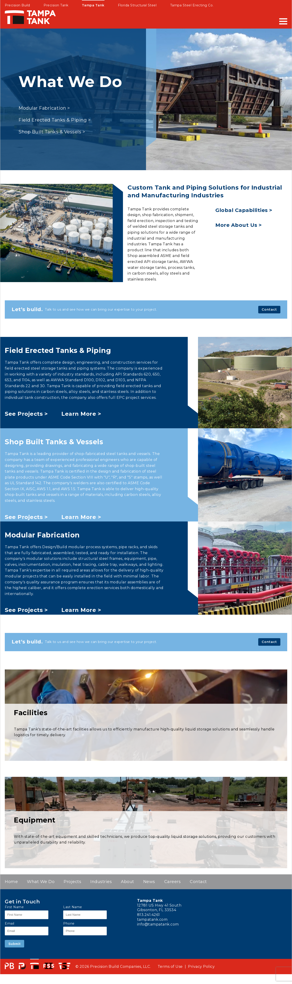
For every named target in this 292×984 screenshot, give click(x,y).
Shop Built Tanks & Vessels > (51, 132)
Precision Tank (56, 5)
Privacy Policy (201, 966)
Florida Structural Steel (137, 5)
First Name (14, 907)
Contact (269, 309)
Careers (172, 881)
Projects (72, 881)
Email (9, 923)
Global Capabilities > (243, 210)
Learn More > (81, 413)
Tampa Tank (93, 5)
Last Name (72, 907)
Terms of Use (170, 966)
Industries (101, 881)
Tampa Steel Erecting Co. (192, 5)
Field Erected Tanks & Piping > (54, 120)
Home (11, 881)
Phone (69, 923)
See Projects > (26, 413)
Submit (14, 944)
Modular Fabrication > (44, 108)
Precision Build (17, 5)
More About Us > (238, 225)
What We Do (41, 881)
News (149, 881)
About (127, 881)
